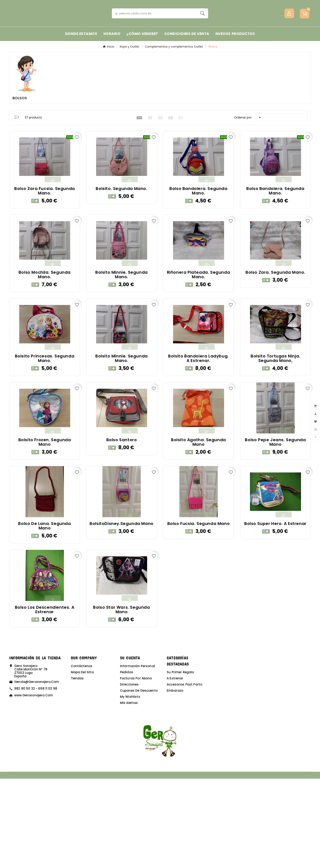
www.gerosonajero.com (33, 759)
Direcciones (129, 748)
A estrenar (175, 742)
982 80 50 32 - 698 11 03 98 (35, 753)
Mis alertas (129, 767)
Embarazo (175, 755)
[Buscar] (154, 45)
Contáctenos (81, 730)
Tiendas (77, 742)
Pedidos (126, 736)
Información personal (137, 730)
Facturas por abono (136, 742)
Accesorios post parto (184, 748)
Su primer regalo (180, 736)
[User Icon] (289, 45)
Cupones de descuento (139, 755)
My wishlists (130, 761)
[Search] (202, 45)
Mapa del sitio (82, 736)
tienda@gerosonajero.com (36, 746)
